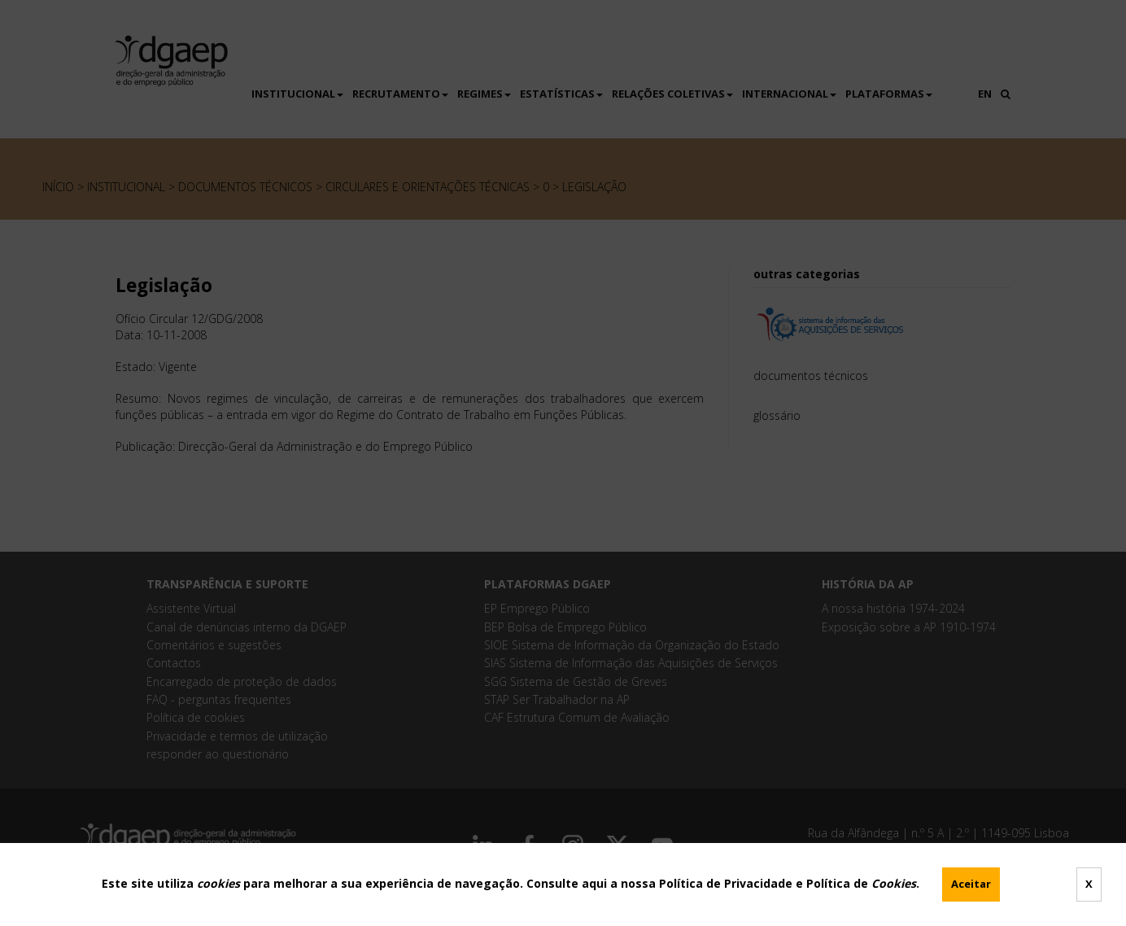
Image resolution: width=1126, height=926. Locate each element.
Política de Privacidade (725, 883)
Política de (861, 883)
